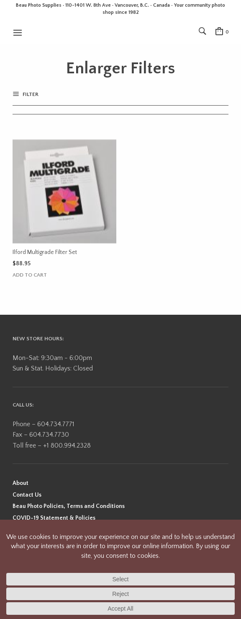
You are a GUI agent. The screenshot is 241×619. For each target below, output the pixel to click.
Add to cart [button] (30, 275)
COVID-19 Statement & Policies (54, 518)
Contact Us (27, 495)
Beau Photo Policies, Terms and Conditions (69, 506)
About (20, 483)
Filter (29, 94)
